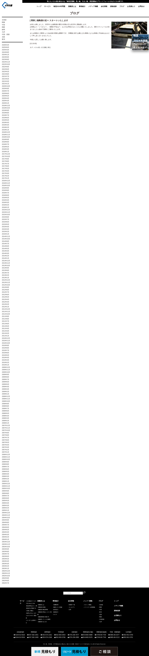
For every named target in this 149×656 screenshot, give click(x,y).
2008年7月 (5, 408)
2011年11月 (6, 311)
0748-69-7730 (101, 634)
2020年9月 (5, 88)
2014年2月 (5, 256)
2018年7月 (5, 144)
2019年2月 (5, 127)
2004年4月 (5, 532)
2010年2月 (5, 362)
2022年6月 (5, 69)
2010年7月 (5, 350)
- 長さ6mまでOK (24, 607)
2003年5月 (5, 559)
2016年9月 (5, 188)
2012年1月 (5, 306)
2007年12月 (6, 425)
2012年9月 (5, 287)
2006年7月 (5, 466)
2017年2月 (5, 176)
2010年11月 (6, 340)
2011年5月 (5, 326)
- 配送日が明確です (25, 612)
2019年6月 (5, 117)
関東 (3, 22)
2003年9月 (5, 549)
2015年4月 (5, 226)
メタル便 (37, 47)
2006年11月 (6, 457)
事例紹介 (82, 6)
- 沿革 (69, 609)
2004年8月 (5, 522)
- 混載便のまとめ (42, 621)
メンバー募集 (87, 601)
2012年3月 (5, 302)
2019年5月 (5, 120)
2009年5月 (5, 384)
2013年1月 (5, 277)
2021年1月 (5, 83)
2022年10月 (6, 64)
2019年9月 (5, 110)
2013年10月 (6, 265)
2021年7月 (5, 76)
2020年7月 (5, 91)
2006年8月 (5, 464)
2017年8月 (5, 161)
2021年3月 (5, 81)
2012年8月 (5, 290)
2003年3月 (5, 563)
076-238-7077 (74, 634)
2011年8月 (5, 319)
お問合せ (141, 6)
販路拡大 (55, 612)
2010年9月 (5, 345)
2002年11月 (6, 573)
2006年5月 (5, 471)
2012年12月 (6, 280)
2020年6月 (5, 93)
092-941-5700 (128, 634)
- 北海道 (101, 604)
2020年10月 (6, 86)
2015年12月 (6, 210)
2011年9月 (5, 316)
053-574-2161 (47, 634)
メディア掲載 (93, 6)
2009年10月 (6, 372)
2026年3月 (5, 45)
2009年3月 (5, 389)
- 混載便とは (40, 604)
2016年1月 (5, 207)
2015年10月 (6, 214)
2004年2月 (5, 537)
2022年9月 (5, 67)
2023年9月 (5, 57)
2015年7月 (5, 219)
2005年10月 (6, 488)
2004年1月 (5, 539)
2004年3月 (5, 534)
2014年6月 (5, 246)
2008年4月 (5, 416)
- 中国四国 (101, 619)
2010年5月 (5, 355)
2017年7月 (5, 163)
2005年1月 (5, 510)
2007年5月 (5, 442)
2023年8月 (5, 59)
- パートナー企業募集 (89, 607)
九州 (3, 32)
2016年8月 (5, 190)
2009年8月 (5, 377)
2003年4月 (5, 561)
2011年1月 (5, 336)
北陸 (3, 37)
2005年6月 (5, 498)
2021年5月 (5, 79)
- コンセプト (71, 607)
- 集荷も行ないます (25, 617)
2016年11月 (6, 183)
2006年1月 (5, 481)
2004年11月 (6, 515)
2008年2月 (5, 420)
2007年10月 (6, 430)
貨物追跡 (113, 6)
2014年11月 (6, 236)
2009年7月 (5, 379)
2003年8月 (5, 551)
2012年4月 (5, 299)
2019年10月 (6, 108)
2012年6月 (5, 294)
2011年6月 (5, 323)
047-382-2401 (33, 634)
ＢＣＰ (55, 614)
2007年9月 (5, 433)
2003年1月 (5, 568)
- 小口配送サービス (25, 604)
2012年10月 (6, 285)
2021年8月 (5, 74)
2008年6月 (5, 411)
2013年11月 (6, 263)
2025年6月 (5, 47)
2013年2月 (5, 275)
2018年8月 (5, 142)
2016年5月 (5, 197)
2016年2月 (5, 205)
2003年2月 (5, 566)
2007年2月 (5, 449)
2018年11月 (6, 134)
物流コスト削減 (57, 607)
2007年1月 (5, 452)
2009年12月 (6, 367)
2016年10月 (6, 185)
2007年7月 (5, 437)
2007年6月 (5, 440)
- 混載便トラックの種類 (43, 619)
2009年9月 (5, 374)
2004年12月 (6, 512)
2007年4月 (5, 445)
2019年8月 (5, 113)
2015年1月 (5, 234)
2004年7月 (5, 525)
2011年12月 (6, 309)
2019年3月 (5, 125)
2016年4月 (5, 200)
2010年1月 (5, 365)
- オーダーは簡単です (26, 621)
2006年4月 (5, 474)
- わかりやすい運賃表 (26, 619)
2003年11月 (6, 544)
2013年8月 (5, 270)
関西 (3, 27)
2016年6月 (5, 195)
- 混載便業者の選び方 (43, 617)
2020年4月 (5, 98)
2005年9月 (5, 491)
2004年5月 (5, 529)
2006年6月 (5, 469)
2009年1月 (5, 394)
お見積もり (131, 6)
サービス (47, 6)
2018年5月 (5, 147)
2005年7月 (5, 496)
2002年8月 (5, 580)
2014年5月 (5, 248)
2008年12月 (6, 396)
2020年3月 (5, 100)
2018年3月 (5, 149)
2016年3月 (5, 202)
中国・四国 (6, 34)
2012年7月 (5, 292)
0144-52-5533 (20, 634)
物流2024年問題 (59, 6)
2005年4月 (5, 503)
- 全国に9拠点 (23, 614)
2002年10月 (6, 576)
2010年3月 (5, 360)
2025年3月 (5, 50)
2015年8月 (5, 217)
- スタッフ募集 (87, 604)
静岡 (3, 29)
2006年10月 (6, 459)
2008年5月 (5, 413)
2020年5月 (5, 96)
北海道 (4, 20)
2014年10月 (6, 239)
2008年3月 (5, 418)
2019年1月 (5, 130)
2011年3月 (5, 331)
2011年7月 (5, 321)
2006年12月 (6, 454)
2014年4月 (5, 251)
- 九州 (100, 621)
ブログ (121, 6)
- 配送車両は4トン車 (25, 609)
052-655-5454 (60, 634)
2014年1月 (5, 258)
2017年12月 (6, 154)
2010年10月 (6, 343)
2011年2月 (5, 333)
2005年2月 (5, 508)
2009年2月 (5, 391)
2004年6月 (5, 527)
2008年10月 (6, 401)
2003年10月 (6, 546)
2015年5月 (5, 224)
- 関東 (100, 607)
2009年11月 (6, 369)
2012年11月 (6, 282)
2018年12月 (6, 132)
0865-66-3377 (115, 634)
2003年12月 (6, 542)
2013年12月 (6, 260)
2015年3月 (5, 229)
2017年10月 (6, 156)
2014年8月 (5, 241)
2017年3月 (5, 173)
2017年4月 (5, 171)
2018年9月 (5, 139)
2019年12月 (6, 105)
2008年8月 (5, 406)
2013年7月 (5, 273)
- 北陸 (100, 614)
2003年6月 (5, 556)
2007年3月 (5, 447)
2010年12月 (6, 338)
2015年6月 (5, 222)
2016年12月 (6, 180)
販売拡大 (55, 609)
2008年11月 (6, 399)
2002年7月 (5, 583)
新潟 (3, 39)
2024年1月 (5, 54)
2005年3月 (5, 505)
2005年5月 (5, 500)
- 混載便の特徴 (41, 607)
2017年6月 (5, 166)
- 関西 (100, 617)
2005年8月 (5, 493)
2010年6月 (5, 353)
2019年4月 (5, 122)
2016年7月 (5, 193)
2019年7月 (5, 115)
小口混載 (44, 47)
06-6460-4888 (87, 634)
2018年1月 (5, 151)
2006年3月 (5, 476)
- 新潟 (100, 612)
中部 (3, 25)
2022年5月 (5, 71)
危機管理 (55, 604)
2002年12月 (6, 571)
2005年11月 (6, 486)
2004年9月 (5, 520)
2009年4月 (5, 386)
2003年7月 (5, 554)
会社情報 (104, 6)
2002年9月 (5, 578)
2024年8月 (5, 52)
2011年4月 (5, 328)
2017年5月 (5, 168)
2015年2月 (5, 231)
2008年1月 (5, 423)
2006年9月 (5, 462)
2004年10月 (6, 517)
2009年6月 (5, 382)
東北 (49, 47)
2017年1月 (5, 178)
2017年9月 (5, 159)
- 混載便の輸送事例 (42, 609)
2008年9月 (5, 403)
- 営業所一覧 (71, 604)
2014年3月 (5, 253)
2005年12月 (6, 483)
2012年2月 (5, 304)
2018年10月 (6, 137)
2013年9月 (5, 268)
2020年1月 (5, 103)
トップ (38, 6)
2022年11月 (6, 62)
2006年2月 (5, 479)
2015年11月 (6, 212)
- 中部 (100, 609)
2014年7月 (5, 243)
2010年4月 (5, 357)
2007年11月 (6, 428)
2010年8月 (5, 348)
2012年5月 (5, 297)
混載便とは (72, 6)
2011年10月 (6, 314)
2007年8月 (5, 435)
